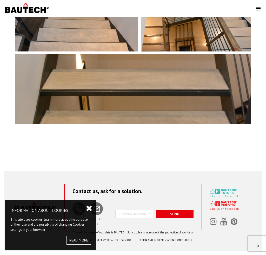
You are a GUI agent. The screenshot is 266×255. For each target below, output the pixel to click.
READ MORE (78, 240)
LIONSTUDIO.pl (183, 240)
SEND (174, 214)
